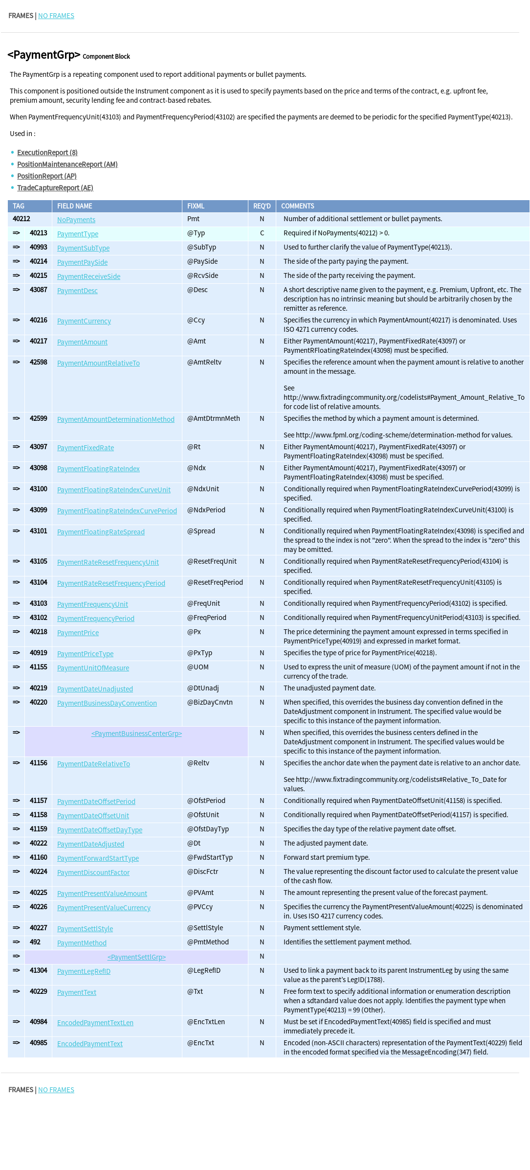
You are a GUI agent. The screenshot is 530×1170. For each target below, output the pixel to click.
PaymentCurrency (84, 320)
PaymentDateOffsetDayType (99, 829)
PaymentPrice (78, 632)
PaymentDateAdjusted (90, 844)
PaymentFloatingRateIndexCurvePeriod (117, 510)
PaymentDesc (77, 290)
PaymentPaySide (82, 262)
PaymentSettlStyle (85, 928)
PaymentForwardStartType (98, 858)
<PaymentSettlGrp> (137, 957)
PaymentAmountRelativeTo (98, 362)
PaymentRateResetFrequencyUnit (108, 562)
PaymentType (77, 233)
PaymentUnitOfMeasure (93, 667)
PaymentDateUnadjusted (95, 688)
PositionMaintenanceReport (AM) (67, 164)
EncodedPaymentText (90, 1043)
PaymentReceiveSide (88, 276)
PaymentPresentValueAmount (102, 893)
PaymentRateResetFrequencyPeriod (111, 583)
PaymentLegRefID (83, 971)
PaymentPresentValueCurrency (104, 907)
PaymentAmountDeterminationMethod (116, 419)
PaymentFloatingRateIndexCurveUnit (114, 489)
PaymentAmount (82, 341)
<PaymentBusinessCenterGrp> (136, 733)
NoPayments (76, 219)
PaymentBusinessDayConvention (107, 703)
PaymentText (76, 992)
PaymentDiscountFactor (93, 872)
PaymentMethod (82, 942)
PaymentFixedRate (85, 447)
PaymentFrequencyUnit (92, 604)
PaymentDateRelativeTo (93, 763)
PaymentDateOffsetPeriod (96, 801)
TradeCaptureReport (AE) (55, 187)
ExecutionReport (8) (47, 152)
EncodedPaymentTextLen (95, 1022)
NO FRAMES (56, 15)
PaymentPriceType (85, 653)
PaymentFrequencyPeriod (95, 618)
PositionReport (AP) (47, 176)
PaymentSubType (83, 247)
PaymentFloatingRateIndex (98, 468)
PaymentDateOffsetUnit (93, 815)
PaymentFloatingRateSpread (101, 531)
